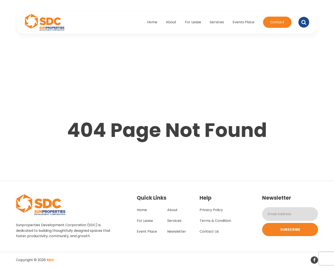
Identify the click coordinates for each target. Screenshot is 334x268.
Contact (277, 22)
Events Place (243, 22)
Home (152, 22)
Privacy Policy (211, 209)
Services (217, 22)
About (171, 22)
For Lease (193, 22)
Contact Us (209, 231)
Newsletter (176, 231)
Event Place (147, 231)
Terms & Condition (215, 220)
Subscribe (290, 229)
